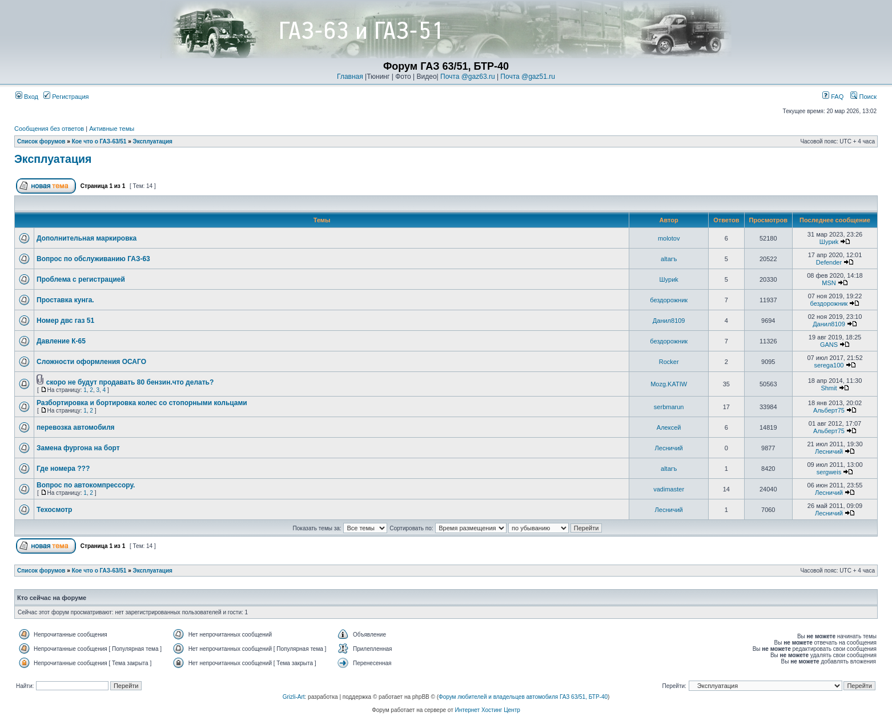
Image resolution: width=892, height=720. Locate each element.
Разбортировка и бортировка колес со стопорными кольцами (142, 403)
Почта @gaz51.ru (527, 77)
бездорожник (669, 300)
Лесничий (669, 448)
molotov (669, 238)
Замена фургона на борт (78, 448)
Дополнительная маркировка (86, 238)
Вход (26, 96)
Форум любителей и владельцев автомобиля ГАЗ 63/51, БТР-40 (523, 697)
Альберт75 (829, 410)
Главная (350, 77)
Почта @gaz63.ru (467, 77)
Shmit (829, 388)
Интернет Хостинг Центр (487, 710)
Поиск (863, 96)
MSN (828, 282)
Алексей (669, 427)
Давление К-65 (61, 341)
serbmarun (669, 406)
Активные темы (111, 128)
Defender (829, 262)
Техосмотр (54, 510)
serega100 (828, 365)
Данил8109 (669, 320)
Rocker (669, 361)
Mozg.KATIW (668, 384)
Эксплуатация (152, 141)
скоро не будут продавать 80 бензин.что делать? (130, 382)
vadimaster (668, 489)
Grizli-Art (294, 697)
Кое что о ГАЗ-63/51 (99, 141)
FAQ (832, 96)
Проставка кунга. (65, 300)
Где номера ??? (63, 469)
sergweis (829, 472)
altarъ (669, 258)
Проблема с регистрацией (81, 279)
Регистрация (66, 96)
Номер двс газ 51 (65, 321)
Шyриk (828, 241)
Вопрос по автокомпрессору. (86, 485)
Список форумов (41, 141)
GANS (829, 344)
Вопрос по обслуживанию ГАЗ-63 (93, 259)
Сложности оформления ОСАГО (91, 362)
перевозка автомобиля (76, 427)
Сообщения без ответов (49, 128)
